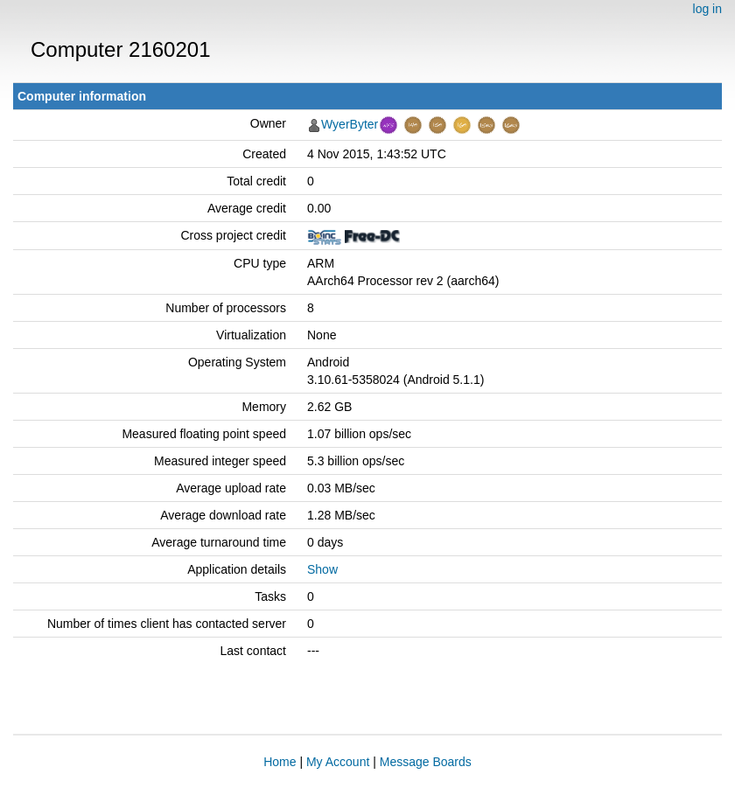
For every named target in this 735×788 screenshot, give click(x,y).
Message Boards (426, 762)
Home (279, 762)
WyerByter (349, 124)
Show (322, 569)
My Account (337, 762)
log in (707, 9)
